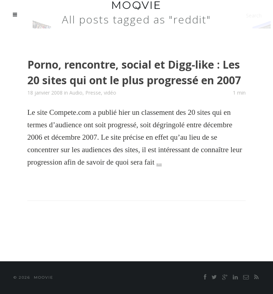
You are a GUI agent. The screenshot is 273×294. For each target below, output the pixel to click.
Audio (75, 92)
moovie (43, 277)
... (159, 162)
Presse (93, 92)
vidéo (110, 92)
